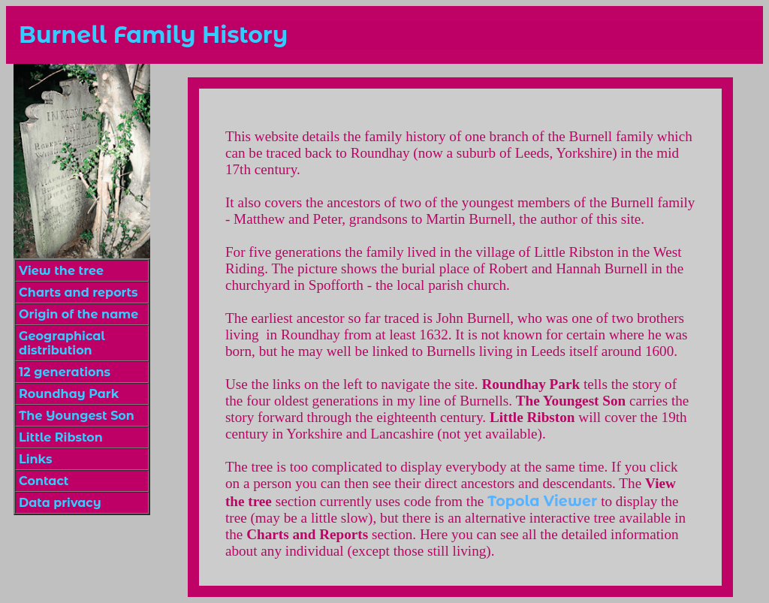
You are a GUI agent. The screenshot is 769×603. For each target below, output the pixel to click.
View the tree (61, 271)
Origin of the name (78, 314)
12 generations (64, 372)
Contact (43, 481)
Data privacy (60, 503)
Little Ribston (61, 437)
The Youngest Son (76, 416)
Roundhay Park (69, 394)
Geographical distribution (62, 343)
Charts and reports (78, 292)
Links (35, 459)
